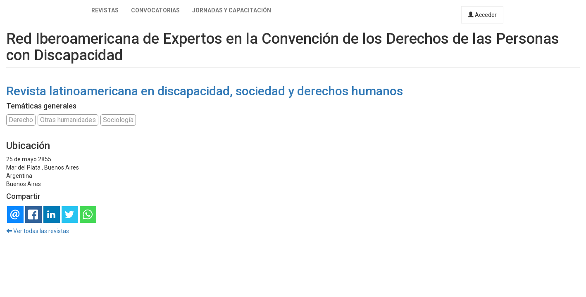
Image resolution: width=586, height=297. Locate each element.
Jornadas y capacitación (231, 10)
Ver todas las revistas (37, 231)
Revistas (105, 10)
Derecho (21, 120)
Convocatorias (155, 10)
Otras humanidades (68, 120)
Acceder (482, 15)
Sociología (118, 120)
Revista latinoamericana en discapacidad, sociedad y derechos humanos (204, 91)
